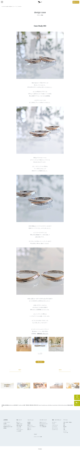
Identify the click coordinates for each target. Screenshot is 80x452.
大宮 (64, 428)
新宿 (64, 425)
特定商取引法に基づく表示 (7, 426)
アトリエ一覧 (65, 432)
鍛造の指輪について (43, 425)
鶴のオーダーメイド (43, 422)
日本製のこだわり (19, 423)
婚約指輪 (28, 422)
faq (73, 385)
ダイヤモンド (54, 422)
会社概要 (4, 423)
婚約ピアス (29, 429)
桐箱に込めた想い (19, 425)
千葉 (64, 429)
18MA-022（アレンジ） (43, 333)
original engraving (23, 385)
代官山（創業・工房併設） (67, 422)
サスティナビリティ (20, 429)
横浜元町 (64, 426)
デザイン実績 (19, 426)
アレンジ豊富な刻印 (43, 426)
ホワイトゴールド (55, 428)
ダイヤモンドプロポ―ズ (31, 426)
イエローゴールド (55, 425)
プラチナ (53, 423)
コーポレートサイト (6, 422)
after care (56, 385)
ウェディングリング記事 (38, 436)
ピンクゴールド (54, 426)
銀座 (64, 423)
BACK (65, 370)
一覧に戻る (39, 361)
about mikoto (7, 385)
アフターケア (19, 428)
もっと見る (40, 353)
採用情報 (4, 428)
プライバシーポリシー (7, 425)
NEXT (15, 370)
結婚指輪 (28, 423)
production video (40, 385)
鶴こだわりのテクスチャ (44, 423)
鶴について (18, 422)
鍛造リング (29, 428)
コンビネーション (55, 429)
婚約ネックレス (30, 425)
